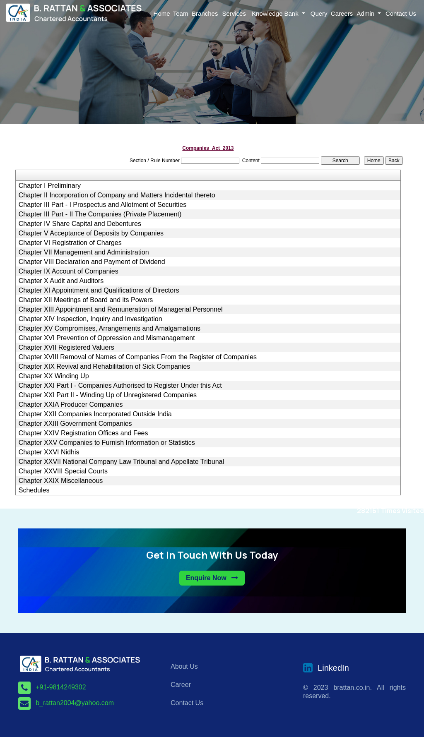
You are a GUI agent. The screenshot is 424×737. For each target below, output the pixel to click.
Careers (342, 13)
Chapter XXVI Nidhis (49, 452)
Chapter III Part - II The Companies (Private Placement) (100, 214)
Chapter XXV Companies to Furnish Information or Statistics (107, 442)
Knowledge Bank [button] (276, 13)
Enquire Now (212, 577)
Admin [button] (366, 13)
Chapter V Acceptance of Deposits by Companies (91, 233)
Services (234, 13)
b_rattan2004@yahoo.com (75, 702)
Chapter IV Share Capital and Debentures (80, 224)
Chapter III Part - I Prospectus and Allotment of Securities (103, 205)
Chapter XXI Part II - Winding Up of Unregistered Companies (108, 395)
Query (319, 13)
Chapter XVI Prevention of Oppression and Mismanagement (107, 338)
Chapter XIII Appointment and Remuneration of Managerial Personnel (121, 309)
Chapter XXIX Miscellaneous (61, 481)
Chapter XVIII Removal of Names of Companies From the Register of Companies (138, 357)
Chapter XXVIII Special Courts (63, 471)
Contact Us (400, 13)
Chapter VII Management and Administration (84, 252)
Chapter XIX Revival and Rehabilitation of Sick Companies (104, 366)
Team (180, 13)
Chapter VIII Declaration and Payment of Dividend (92, 262)
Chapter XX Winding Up (54, 376)
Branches (205, 13)
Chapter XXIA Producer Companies (71, 404)
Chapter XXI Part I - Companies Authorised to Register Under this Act (120, 385)
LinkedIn (333, 668)
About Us (184, 666)
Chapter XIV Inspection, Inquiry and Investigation (90, 319)
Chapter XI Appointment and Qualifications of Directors (99, 290)
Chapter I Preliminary (50, 185)
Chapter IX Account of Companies (68, 271)
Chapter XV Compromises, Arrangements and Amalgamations (109, 328)
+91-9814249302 (61, 687)
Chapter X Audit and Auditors (61, 281)
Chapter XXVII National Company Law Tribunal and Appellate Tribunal (121, 462)
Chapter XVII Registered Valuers (66, 347)
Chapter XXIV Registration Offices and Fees (83, 433)
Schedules (34, 490)
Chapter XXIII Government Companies (75, 423)
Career (181, 684)
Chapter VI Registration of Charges (70, 243)
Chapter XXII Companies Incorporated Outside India (95, 414)
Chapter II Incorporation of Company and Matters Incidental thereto (117, 195)
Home (162, 13)
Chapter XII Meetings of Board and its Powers (86, 300)
